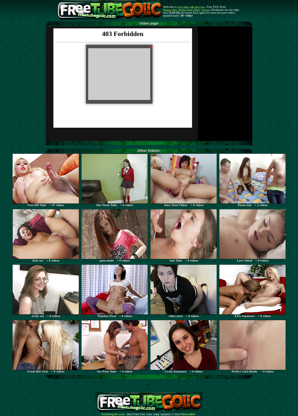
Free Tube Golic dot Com (191, 7)
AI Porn (205, 9)
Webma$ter (188, 414)
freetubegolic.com (113, 414)
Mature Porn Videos (189, 9)
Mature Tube (170, 9)
